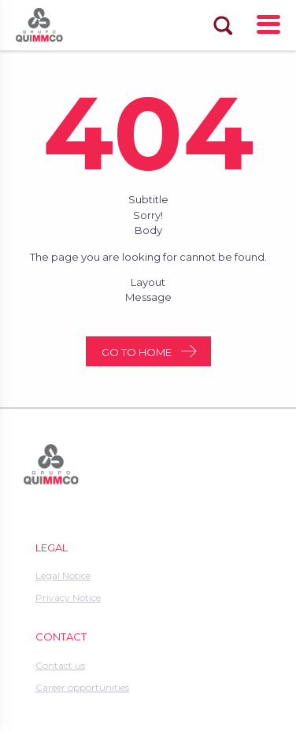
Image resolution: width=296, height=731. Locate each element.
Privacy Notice (68, 597)
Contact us (60, 665)
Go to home (137, 352)
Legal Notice (63, 575)
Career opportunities (82, 687)
